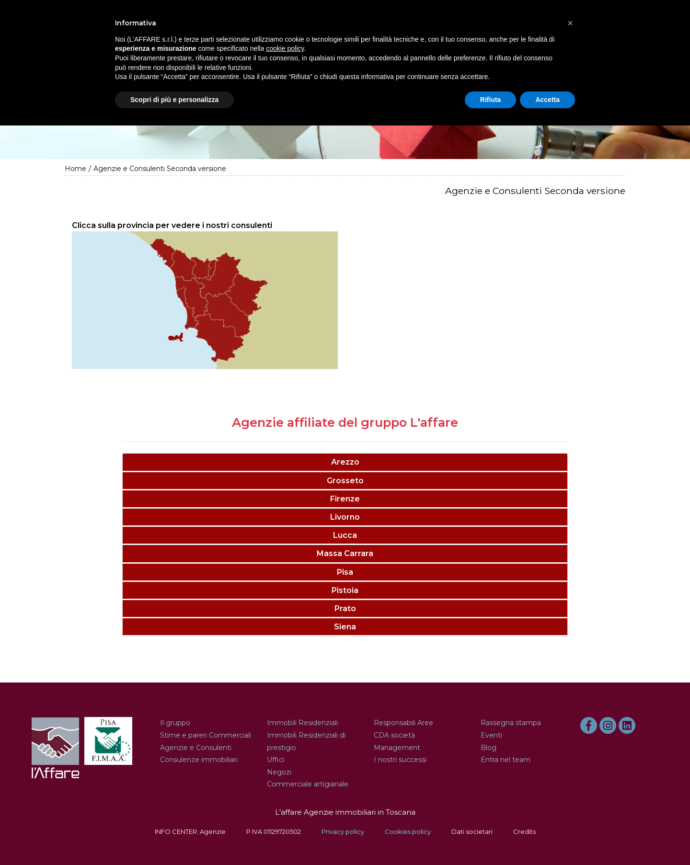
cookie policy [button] (285, 48)
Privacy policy (343, 831)
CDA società (394, 735)
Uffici (275, 759)
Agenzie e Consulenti (195, 747)
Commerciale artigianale (307, 784)
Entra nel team (505, 759)
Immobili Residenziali (302, 722)
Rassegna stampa (511, 722)
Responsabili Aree (403, 722)
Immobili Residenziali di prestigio (306, 741)
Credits (524, 831)
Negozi (279, 772)
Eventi (491, 735)
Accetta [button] (547, 99)
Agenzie (213, 831)
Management (397, 747)
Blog (488, 747)
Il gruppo (175, 722)
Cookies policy (408, 831)
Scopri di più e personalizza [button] (174, 99)
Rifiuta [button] (490, 99)
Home (75, 168)
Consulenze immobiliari (199, 759)
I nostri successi (400, 759)
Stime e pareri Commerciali (205, 735)
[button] (570, 23)
